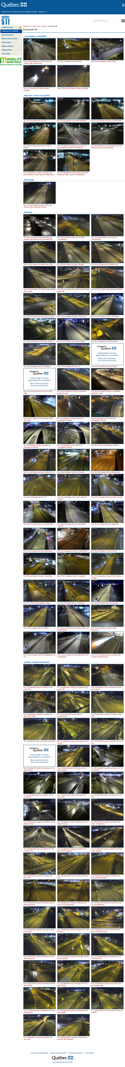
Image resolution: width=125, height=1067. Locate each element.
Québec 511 (27, 26)
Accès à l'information (58, 1053)
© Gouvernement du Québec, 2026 (62, 1062)
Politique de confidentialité (39, 1053)
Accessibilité (90, 1053)
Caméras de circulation (39, 26)
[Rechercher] (107, 20)
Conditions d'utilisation (75, 1053)
